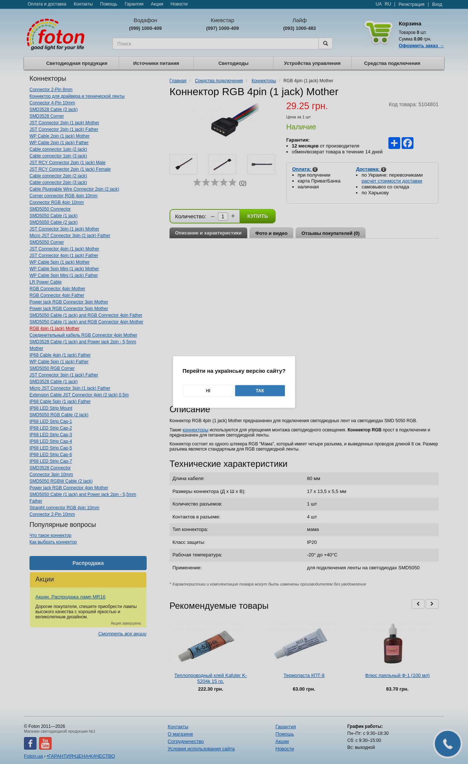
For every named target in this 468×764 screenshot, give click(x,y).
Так (260, 390)
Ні (208, 390)
